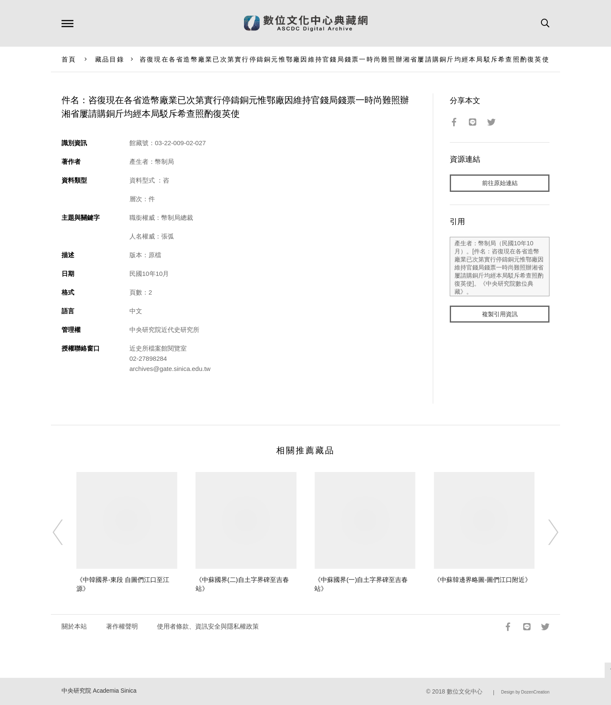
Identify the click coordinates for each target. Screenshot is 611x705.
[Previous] (65, 532)
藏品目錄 (109, 59)
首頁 (69, 59)
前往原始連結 (500, 183)
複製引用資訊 (500, 314)
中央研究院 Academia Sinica (99, 691)
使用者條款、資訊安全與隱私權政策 (208, 626)
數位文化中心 (464, 691)
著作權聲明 (122, 626)
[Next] (545, 532)
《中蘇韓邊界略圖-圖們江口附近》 (482, 579)
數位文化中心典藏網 (305, 23)
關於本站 (74, 626)
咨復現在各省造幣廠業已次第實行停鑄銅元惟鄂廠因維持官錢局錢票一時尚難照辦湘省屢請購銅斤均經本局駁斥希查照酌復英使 (344, 59)
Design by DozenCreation (525, 692)
